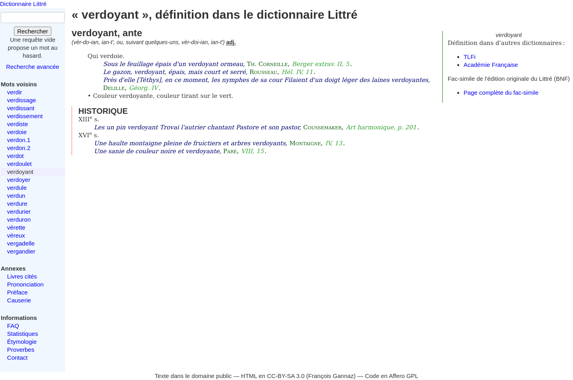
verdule (17, 187)
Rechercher (32, 31)
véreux (16, 235)
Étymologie (22, 341)
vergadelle (21, 243)
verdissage (21, 100)
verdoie (17, 132)
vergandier (21, 251)
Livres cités (22, 276)
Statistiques (22, 333)
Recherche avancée (32, 66)
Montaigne (305, 143)
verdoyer (18, 179)
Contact (17, 357)
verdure (17, 203)
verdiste (17, 124)
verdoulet (19, 163)
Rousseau (263, 72)
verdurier (19, 211)
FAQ (13, 325)
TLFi (470, 56)
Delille (114, 88)
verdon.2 (18, 147)
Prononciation (25, 284)
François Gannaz (331, 375)
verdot (15, 155)
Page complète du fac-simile (501, 92)
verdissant (20, 108)
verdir (14, 92)
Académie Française (491, 64)
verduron (19, 219)
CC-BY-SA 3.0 (286, 375)
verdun (16, 195)
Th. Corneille (267, 64)
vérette (16, 227)
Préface (17, 292)
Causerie (19, 300)
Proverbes (20, 349)
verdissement (25, 116)
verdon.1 (18, 139)
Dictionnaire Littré (23, 3)
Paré (230, 151)
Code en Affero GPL (391, 375)
